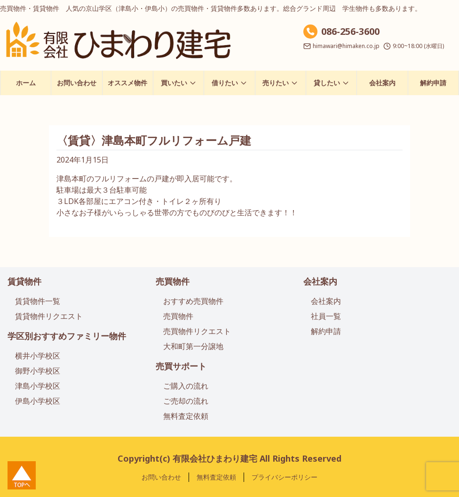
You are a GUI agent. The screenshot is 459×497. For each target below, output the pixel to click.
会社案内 (382, 82)
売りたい (280, 82)
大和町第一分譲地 (193, 346)
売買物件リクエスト (197, 331)
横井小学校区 (37, 355)
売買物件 (173, 281)
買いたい (179, 82)
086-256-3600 (350, 31)
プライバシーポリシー (284, 477)
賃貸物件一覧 (37, 301)
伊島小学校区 (37, 401)
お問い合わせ (76, 82)
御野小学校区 (37, 371)
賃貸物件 (24, 281)
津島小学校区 (37, 386)
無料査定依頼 (185, 416)
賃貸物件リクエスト (49, 316)
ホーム (26, 82)
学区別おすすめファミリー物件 (67, 336)
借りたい (229, 82)
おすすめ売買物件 (193, 301)
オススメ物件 (127, 82)
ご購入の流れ (185, 386)
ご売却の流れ (185, 401)
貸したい (331, 82)
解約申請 (433, 82)
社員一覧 (326, 316)
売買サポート (181, 366)
